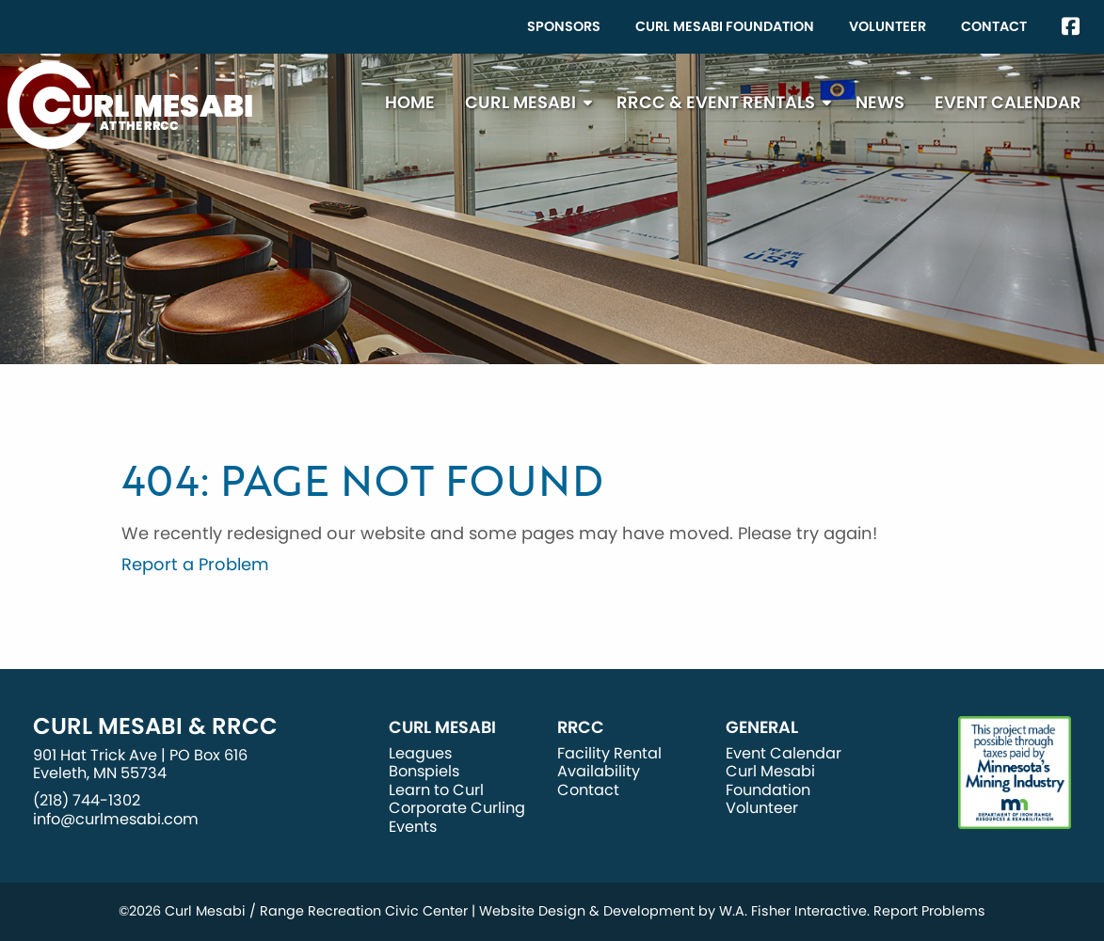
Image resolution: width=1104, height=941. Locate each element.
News (880, 102)
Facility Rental (609, 753)
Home (410, 102)
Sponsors (563, 26)
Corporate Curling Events (457, 817)
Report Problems (929, 910)
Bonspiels (424, 771)
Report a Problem (195, 564)
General (762, 727)
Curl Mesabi (520, 102)
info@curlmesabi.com (116, 819)
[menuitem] (564, 26)
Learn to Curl (436, 790)
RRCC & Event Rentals (715, 102)
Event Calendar (1008, 102)
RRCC (580, 727)
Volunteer (887, 26)
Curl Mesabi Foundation (724, 26)
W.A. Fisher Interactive (793, 910)
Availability (598, 771)
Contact (994, 26)
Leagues (420, 753)
